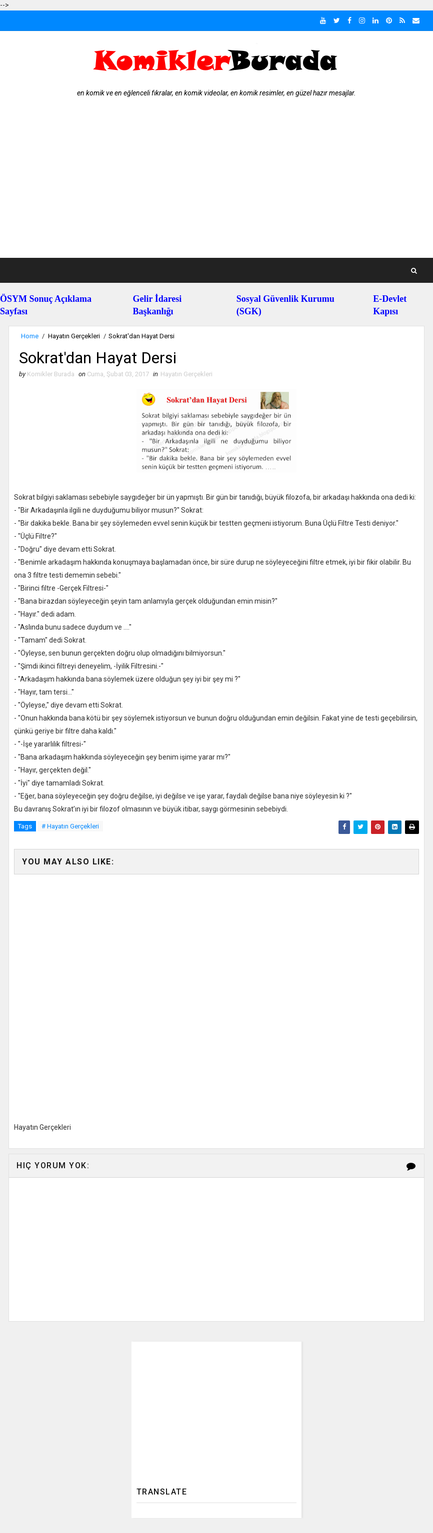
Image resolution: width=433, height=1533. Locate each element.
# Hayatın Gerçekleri (70, 826)
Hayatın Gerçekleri (74, 336)
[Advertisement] (216, 183)
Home (29, 336)
